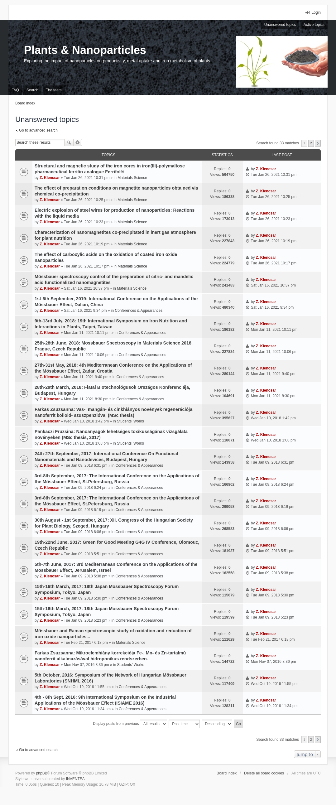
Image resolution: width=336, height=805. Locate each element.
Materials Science (132, 178)
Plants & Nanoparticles (85, 50)
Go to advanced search (38, 130)
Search (69, 142)
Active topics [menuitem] (314, 24)
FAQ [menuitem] (15, 90)
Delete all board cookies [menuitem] (264, 773)
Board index (227, 773)
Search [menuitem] (32, 90)
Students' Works (130, 421)
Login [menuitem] (316, 12)
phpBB (41, 773)
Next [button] (318, 143)
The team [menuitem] (54, 90)
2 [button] (311, 143)
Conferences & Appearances (138, 310)
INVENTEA (75, 779)
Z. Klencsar (50, 178)
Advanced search (78, 142)
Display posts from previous (130, 724)
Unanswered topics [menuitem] (280, 24)
